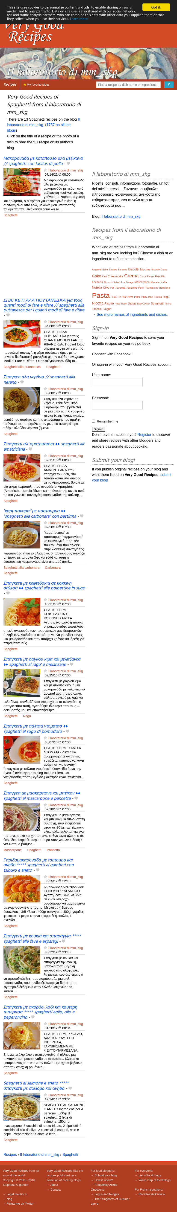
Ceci (104, 276)
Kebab (117, 282)
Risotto (109, 303)
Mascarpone (12, 850)
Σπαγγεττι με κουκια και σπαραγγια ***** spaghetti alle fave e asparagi (42, 939)
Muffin (164, 282)
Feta (157, 276)
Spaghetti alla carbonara (21, 567)
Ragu (27, 716)
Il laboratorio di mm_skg (65, 170)
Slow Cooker (143, 303)
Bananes (122, 269)
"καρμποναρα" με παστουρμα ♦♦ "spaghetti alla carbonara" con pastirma (39, 514)
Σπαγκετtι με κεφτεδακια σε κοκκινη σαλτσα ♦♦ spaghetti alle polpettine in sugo (44, 586)
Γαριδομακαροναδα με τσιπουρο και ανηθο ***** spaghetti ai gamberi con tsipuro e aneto (38, 865)
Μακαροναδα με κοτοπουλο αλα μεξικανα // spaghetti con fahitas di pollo (43, 161)
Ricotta (97, 303)
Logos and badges (106, 1194)
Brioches (145, 269)
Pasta (101, 295)
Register (144, 435)
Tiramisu (97, 309)
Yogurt (107, 309)
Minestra (155, 282)
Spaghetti (10, 215)
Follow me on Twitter (19, 1203)
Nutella (97, 287)
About (54, 1184)
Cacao (164, 269)
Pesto (114, 297)
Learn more (102, 19)
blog (9, 1199)
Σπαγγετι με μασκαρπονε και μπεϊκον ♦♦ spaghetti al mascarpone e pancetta (41, 796)
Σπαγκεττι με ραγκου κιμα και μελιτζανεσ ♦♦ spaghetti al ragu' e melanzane (42, 662)
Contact (55, 1189)
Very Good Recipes (15, 1170)
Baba (105, 269)
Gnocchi (108, 282)
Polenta (158, 297)
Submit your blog (105, 1175)
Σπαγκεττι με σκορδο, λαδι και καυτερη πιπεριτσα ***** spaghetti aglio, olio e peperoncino (40, 1012)
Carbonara (53, 567)
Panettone (132, 288)
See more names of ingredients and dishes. (132, 314)
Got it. (156, 7)
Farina (150, 276)
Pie (119, 297)
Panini (141, 288)
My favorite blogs (37, 84)
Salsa (132, 303)
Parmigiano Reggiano (157, 287)
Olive (106, 287)
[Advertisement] (44, 260)
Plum (137, 297)
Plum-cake (147, 297)
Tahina (168, 303)
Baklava (113, 269)
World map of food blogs (154, 1180)
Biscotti (133, 269)
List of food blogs (150, 1175)
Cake (96, 276)
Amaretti (96, 269)
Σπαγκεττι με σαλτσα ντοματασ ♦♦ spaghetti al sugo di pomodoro (35, 729)
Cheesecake (115, 276)
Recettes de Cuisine (152, 1194)
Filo (163, 276)
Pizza (130, 297)
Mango (129, 282)
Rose (124, 303)
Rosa (117, 303)
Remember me (107, 421)
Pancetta (53, 850)
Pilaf (124, 297)
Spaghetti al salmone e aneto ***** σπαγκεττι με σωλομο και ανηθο (35, 1086)
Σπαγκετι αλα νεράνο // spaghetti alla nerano (39, 380)
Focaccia (97, 282)
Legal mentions (16, 1194)
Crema (131, 275)
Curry (143, 276)
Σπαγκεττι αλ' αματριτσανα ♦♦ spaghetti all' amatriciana (43, 447)
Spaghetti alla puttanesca (22, 367)
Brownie (155, 269)
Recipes (9, 84)
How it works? (103, 1180)
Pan (112, 288)
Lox (123, 282)
